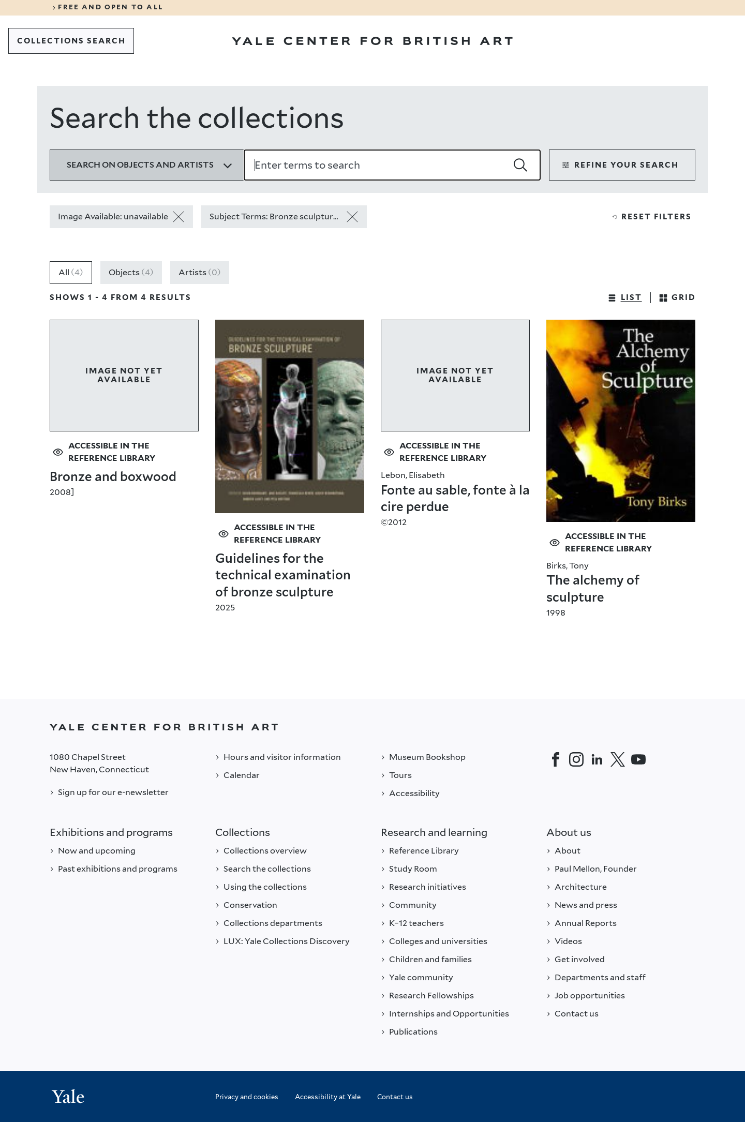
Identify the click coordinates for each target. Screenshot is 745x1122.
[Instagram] (576, 759)
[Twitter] (617, 759)
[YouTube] (638, 759)
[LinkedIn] (597, 759)
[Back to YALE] (372, 727)
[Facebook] (555, 759)
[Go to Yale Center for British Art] (372, 41)
